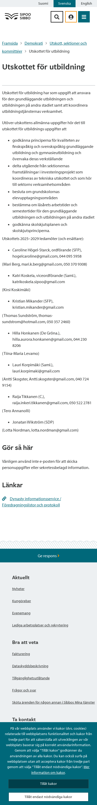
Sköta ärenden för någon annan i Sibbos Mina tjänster (53, 702)
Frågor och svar (24, 690)
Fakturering (21, 653)
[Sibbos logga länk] (18, 19)
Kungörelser (21, 601)
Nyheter (18, 588)
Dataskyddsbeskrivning (30, 666)
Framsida (10, 43)
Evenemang (21, 613)
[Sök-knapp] (57, 16)
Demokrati (34, 43)
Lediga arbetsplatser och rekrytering (40, 625)
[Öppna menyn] (84, 16)
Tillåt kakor (48, 783)
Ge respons (48, 556)
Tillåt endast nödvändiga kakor (48, 796)
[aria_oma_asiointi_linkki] (71, 16)
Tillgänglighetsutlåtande (31, 678)
